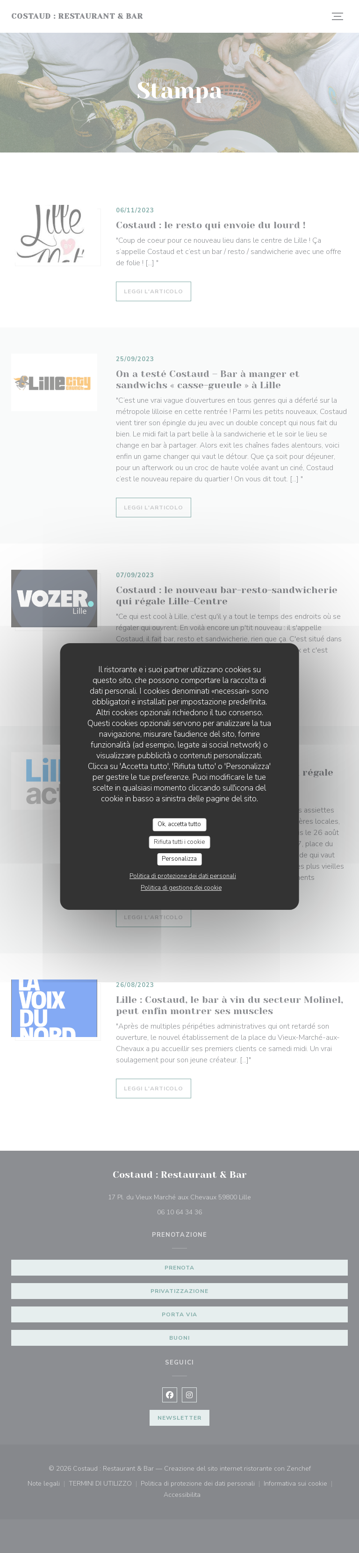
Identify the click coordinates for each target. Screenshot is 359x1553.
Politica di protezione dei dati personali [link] (182, 876)
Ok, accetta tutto (179, 824)
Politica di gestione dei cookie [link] (181, 888)
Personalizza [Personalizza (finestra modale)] (179, 859)
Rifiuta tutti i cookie (179, 842)
